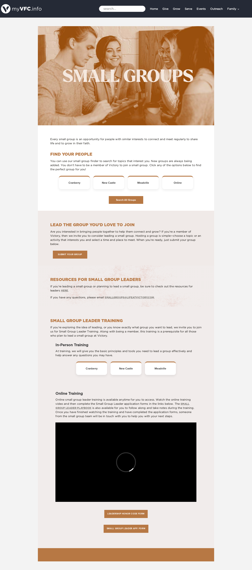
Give (165, 9)
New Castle (109, 182)
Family (231, 9)
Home (154, 9)
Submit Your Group (70, 254)
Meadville (143, 182)
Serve (188, 9)
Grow (176, 9)
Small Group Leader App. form (126, 528)
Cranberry (74, 182)
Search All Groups (126, 199)
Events (201, 9)
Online (178, 182)
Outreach (216, 9)
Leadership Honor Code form (126, 514)
